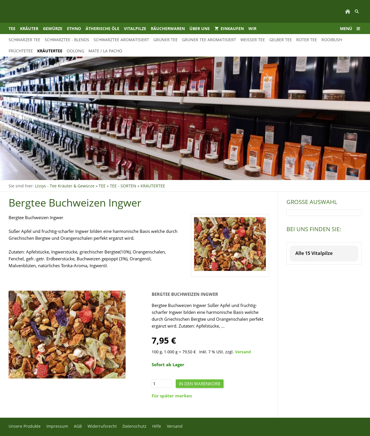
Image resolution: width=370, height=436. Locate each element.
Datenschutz (134, 426)
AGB (78, 426)
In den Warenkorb (199, 384)
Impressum (57, 426)
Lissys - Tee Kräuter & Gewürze (64, 186)
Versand (243, 351)
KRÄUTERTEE (153, 186)
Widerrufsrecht (102, 426)
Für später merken (172, 396)
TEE (102, 186)
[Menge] (162, 383)
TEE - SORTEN (123, 186)
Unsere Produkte (25, 426)
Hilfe (156, 426)
